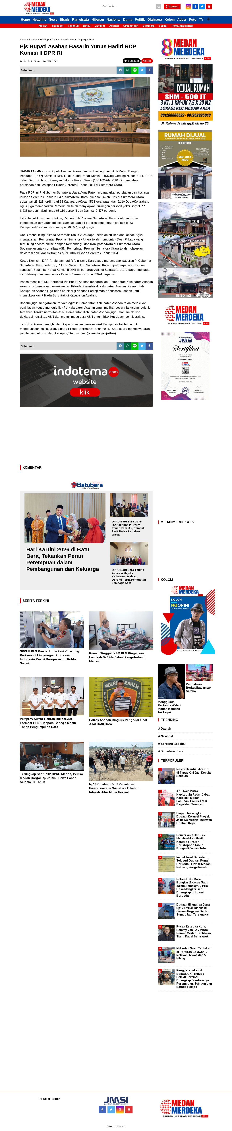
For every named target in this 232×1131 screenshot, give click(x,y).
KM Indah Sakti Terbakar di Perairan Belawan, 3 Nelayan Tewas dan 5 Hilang (193, 953)
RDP (91, 39)
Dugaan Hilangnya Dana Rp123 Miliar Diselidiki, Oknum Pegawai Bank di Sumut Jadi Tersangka (193, 909)
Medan (43, 25)
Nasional (114, 19)
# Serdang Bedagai (171, 743)
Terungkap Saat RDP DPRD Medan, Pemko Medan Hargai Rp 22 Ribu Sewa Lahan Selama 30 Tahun (51, 778)
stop (147, 60)
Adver (182, 19)
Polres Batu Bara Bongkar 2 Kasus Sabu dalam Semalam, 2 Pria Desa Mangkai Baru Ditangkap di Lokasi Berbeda (192, 887)
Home (25, 19)
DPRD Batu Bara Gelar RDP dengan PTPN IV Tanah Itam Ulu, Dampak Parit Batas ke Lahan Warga (128, 528)
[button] (208, 17)
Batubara (148, 25)
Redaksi (44, 1098)
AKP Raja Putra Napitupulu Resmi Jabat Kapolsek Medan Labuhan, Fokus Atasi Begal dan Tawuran (193, 798)
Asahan (114, 25)
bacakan (132, 60)
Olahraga (154, 19)
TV (201, 19)
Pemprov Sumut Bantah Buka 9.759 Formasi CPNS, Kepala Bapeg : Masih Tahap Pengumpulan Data (48, 723)
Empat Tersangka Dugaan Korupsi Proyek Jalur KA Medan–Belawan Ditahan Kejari (194, 818)
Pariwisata (80, 19)
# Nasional (165, 736)
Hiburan (98, 19)
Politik (140, 19)
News (53, 19)
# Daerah (164, 728)
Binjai (86, 25)
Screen (172, 6)
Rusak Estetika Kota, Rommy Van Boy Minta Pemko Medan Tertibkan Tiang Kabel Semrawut (193, 931)
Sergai (163, 25)
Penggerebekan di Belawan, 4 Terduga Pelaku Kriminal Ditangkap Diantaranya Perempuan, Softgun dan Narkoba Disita (194, 978)
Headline (39, 19)
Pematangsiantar (182, 25)
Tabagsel (57, 25)
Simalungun (130, 25)
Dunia (127, 19)
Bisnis (65, 19)
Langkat (100, 25)
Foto (192, 19)
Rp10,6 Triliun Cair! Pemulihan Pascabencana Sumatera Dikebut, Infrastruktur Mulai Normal (114, 788)
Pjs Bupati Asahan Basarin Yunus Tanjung (63, 39)
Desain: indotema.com (116, 1126)
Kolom (170, 19)
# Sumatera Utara (170, 751)
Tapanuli (73, 25)
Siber (56, 1098)
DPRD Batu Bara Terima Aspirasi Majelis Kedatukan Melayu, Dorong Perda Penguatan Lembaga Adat (129, 576)
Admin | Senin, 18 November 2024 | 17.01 (38, 61)
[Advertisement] (86, 437)
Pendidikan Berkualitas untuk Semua (198, 688)
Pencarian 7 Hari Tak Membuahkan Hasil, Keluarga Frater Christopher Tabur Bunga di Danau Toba (191, 842)
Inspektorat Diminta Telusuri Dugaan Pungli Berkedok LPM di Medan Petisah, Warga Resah (193, 862)
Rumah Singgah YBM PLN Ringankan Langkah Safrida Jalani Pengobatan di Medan (117, 657)
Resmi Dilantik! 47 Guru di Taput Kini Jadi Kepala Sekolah (193, 772)
